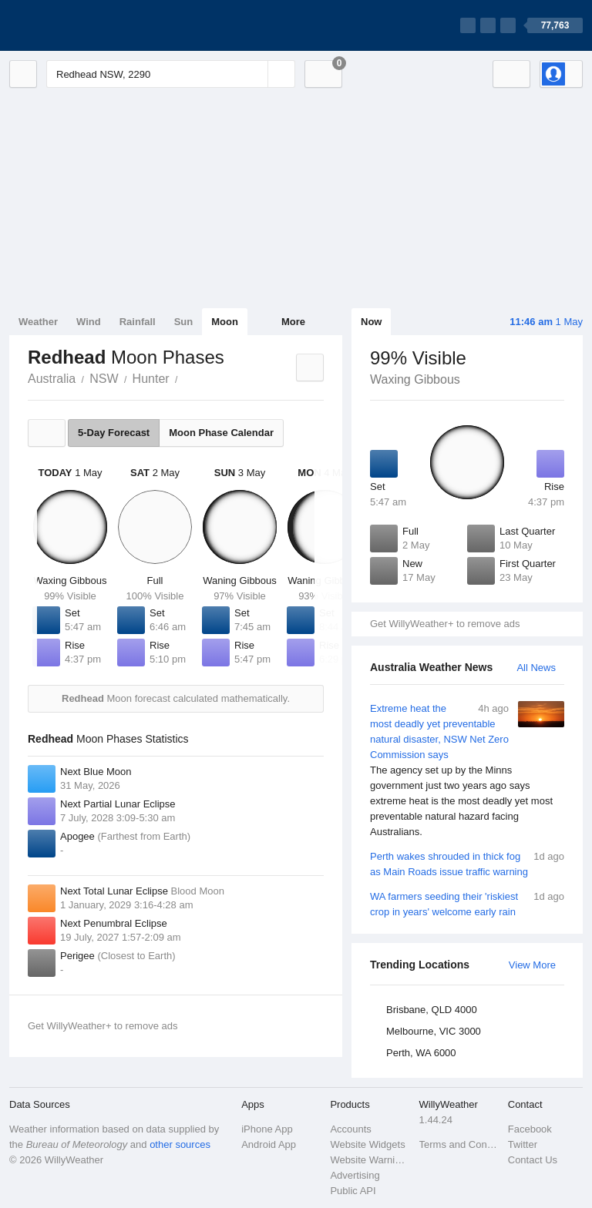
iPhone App (267, 1129)
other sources (180, 1144)
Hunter (151, 378)
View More (532, 965)
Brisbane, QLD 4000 (431, 1009)
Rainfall (137, 321)
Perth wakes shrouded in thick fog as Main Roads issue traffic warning (467, 863)
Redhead (186, 377)
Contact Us (532, 1160)
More (293, 321)
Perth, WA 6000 (421, 1053)
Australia (52, 378)
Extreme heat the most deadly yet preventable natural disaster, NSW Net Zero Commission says (467, 770)
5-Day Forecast (114, 432)
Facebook (530, 1129)
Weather (38, 321)
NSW (103, 378)
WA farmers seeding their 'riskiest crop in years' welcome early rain (467, 903)
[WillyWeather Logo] (81, 25)
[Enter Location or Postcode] (170, 74)
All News (536, 667)
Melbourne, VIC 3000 (433, 1031)
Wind (88, 321)
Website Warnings (369, 1160)
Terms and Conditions (459, 1144)
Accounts (350, 1129)
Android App (268, 1144)
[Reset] (254, 74)
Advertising (354, 1175)
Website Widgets (367, 1144)
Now (371, 321)
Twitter (522, 1144)
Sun (183, 321)
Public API (352, 1190)
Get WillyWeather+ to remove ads (445, 623)
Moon (224, 321)
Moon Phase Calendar (221, 432)
